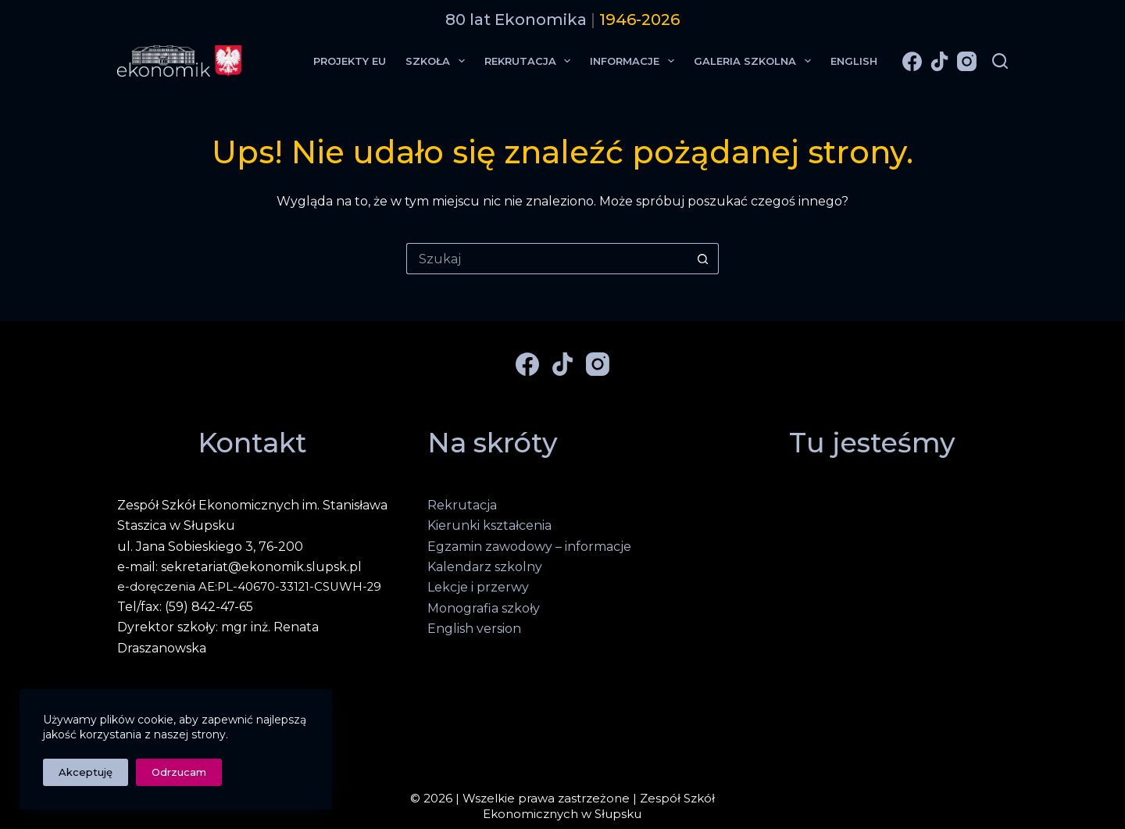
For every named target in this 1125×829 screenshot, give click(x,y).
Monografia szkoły (483, 608)
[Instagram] (967, 61)
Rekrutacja (530, 61)
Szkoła (438, 61)
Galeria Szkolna (755, 61)
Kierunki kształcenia (489, 525)
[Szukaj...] (547, 258)
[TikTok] (939, 61)
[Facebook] (912, 61)
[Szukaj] (1000, 61)
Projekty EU (349, 61)
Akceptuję (85, 772)
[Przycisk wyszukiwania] (703, 258)
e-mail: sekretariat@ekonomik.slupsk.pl (239, 566)
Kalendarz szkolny (484, 566)
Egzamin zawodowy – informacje (529, 546)
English (853, 61)
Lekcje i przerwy (478, 587)
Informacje (635, 61)
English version (474, 628)
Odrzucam (179, 772)
